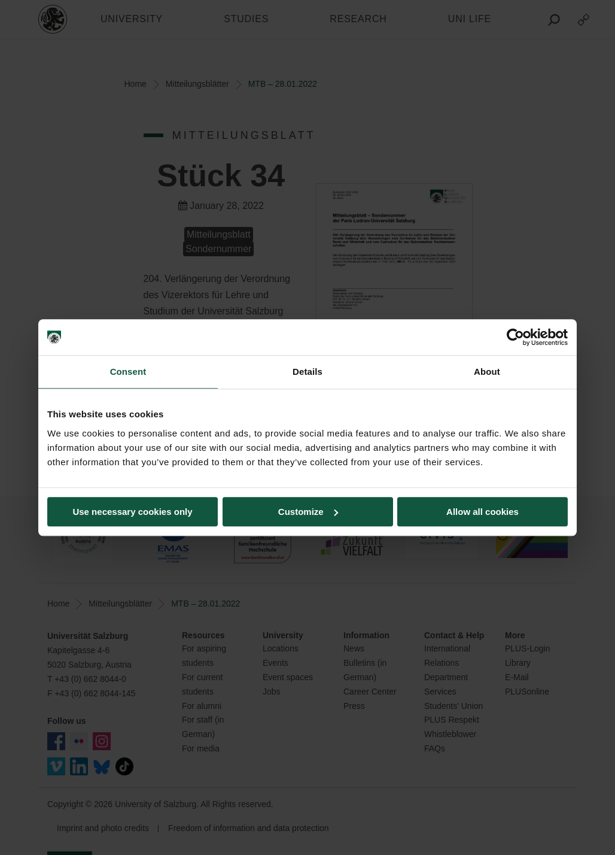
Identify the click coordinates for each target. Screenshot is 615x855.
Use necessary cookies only (132, 512)
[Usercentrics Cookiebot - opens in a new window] (515, 337)
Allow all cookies (482, 512)
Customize (308, 512)
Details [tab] (307, 371)
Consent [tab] (128, 371)
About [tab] (487, 371)
